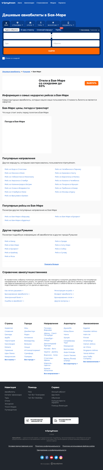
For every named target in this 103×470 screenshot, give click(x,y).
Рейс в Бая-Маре (12, 245)
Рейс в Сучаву (61, 252)
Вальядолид (29, 341)
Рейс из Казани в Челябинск (67, 180)
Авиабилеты (10, 392)
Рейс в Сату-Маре (62, 245)
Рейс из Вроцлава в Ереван (16, 196)
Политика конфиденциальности (47, 446)
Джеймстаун (29, 331)
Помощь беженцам (60, 405)
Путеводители (11, 410)
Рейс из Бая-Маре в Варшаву (17, 216)
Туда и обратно (11, 30)
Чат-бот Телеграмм (36, 395)
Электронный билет (13, 297)
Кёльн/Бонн (69, 331)
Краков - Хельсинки (48, 369)
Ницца (27, 347)
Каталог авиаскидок (13, 395)
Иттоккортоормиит (32, 350)
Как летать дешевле (13, 290)
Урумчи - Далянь (51, 352)
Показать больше (51, 264)
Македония (68, 346)
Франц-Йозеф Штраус (70, 359)
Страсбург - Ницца (49, 339)
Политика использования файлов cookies (79, 446)
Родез (26, 334)
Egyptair (86, 328)
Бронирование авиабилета (16, 294)
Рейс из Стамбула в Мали (15, 192)
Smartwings (88, 341)
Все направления (51, 373)
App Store (56, 395)
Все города (29, 359)
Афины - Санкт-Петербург (50, 334)
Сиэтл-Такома (70, 355)
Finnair (86, 337)
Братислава (69, 349)
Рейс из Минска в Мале (15, 173)
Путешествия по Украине (58, 401)
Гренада (8, 334)
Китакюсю (28, 337)
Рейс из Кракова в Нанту (65, 173)
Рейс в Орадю (61, 241)
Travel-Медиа (10, 407)
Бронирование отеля (63, 297)
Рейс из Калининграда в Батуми (18, 184)
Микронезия (10, 356)
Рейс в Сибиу (60, 249)
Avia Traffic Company (87, 357)
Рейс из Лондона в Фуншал (66, 184)
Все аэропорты (70, 363)
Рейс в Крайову (11, 252)
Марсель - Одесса (48, 364)
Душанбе (68, 328)
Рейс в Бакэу (10, 241)
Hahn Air (86, 334)
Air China (87, 347)
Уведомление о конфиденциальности (51, 450)
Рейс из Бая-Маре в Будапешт (17, 220)
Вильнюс (28, 344)
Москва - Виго (50, 348)
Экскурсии (9, 404)
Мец (26, 328)
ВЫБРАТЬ (92, 83)
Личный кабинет (58, 392)
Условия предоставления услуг (20, 446)
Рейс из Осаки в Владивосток (17, 188)
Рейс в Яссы (10, 256)
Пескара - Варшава (48, 329)
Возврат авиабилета (63, 294)
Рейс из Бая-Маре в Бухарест (67, 216)
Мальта (8, 347)
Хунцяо (67, 337)
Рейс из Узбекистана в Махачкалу (19, 177)
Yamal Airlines (89, 353)
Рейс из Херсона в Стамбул (16, 180)
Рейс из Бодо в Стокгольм (15, 169)
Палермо (28, 356)
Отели (7, 401)
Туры (7, 398)
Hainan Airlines (89, 344)
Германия (9, 350)
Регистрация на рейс (63, 290)
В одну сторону (27, 30)
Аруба (7, 337)
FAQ (30, 392)
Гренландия (10, 344)
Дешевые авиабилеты (11, 71)
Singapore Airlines (90, 350)
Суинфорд (28, 353)
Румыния (26, 71)
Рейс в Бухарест (11, 249)
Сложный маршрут (45, 30)
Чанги (66, 334)
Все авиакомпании (91, 361)
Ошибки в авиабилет (14, 301)
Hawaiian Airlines (90, 331)
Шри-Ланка (9, 353)
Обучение (56, 398)
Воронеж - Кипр (51, 355)
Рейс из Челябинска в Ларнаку (68, 169)
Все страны (9, 359)
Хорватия (9, 328)
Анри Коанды (69, 352)
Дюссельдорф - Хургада (50, 344)
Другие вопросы (61, 301)
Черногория (10, 341)
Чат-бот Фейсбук (35, 398)
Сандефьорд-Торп (69, 342)
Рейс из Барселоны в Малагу (67, 177)
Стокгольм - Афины (49, 359)
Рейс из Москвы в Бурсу (65, 192)
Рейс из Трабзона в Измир (66, 188)
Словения (9, 331)
